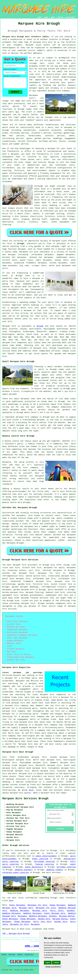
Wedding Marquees (19, 911)
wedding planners (24, 870)
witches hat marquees (13, 515)
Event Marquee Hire (54, 913)
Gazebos (71, 911)
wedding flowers (55, 870)
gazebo (37, 246)
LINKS (46, 17)
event (43, 298)
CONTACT (61, 17)
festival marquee (17, 249)
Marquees (23, 252)
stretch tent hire (31, 568)
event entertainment (46, 856)
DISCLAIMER (70, 17)
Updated (19, 954)
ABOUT (53, 17)
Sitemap (3, 954)
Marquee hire (9, 326)
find (12, 757)
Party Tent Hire (42, 922)
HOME (39, 17)
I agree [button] (48, 962)
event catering (40, 859)
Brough (20, 244)
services (21, 856)
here (31, 790)
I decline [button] (56, 962)
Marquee (29, 45)
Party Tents (56, 911)
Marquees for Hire (37, 905)
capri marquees (44, 260)
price (44, 316)
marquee (57, 189)
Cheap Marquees (57, 905)
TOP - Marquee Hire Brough (16, 934)
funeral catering (44, 864)
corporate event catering (15, 873)
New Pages (12, 954)
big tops (24, 266)
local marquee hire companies (49, 695)
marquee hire (40, 42)
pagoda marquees (66, 255)
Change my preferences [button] (53, 967)
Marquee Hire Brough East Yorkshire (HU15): (26, 37)
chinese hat (35, 257)
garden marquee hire (23, 590)
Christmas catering (44, 862)
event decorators (34, 867)
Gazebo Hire (44, 919)
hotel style (40, 205)
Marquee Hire (26, 908)
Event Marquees (17, 905)
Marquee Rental (67, 916)
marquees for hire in (51, 573)
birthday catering (66, 867)
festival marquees (52, 570)
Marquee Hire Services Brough (25, 798)
